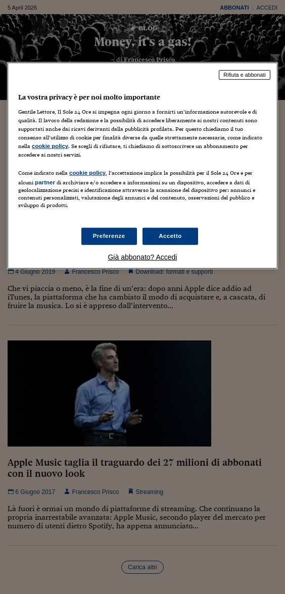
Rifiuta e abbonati (244, 75)
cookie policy (50, 146)
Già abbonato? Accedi (142, 257)
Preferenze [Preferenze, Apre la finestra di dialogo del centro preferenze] (109, 236)
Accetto (170, 236)
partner (45, 182)
